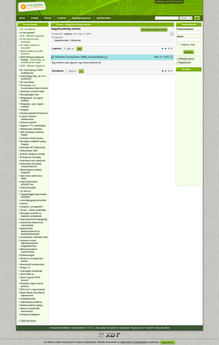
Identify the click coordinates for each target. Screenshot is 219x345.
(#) (52, 57)
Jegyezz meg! (189, 44)
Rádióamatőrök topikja (31, 305)
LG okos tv (25, 191)
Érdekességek (27, 255)
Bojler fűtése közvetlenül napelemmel (32, 294)
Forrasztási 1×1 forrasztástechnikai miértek (34, 86)
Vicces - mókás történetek (33, 210)
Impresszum (137, 328)
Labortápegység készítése (33, 200)
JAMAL (83, 57)
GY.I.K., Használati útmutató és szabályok (108, 328)
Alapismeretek (61, 40)
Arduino (24, 203)
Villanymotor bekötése (31, 129)
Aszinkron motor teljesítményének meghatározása (29, 243)
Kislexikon (179, 1)
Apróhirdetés (104, 18)
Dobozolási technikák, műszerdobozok (31, 165)
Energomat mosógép (30, 157)
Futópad (24, 110)
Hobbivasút (160, 1)
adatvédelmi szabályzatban (134, 342)
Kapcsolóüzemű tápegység (33, 219)
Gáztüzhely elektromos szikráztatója (31, 223)
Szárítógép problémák (31, 271)
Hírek (22, 18)
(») (106, 57)
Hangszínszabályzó (30, 314)
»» (81, 71)
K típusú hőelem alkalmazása (28, 117)
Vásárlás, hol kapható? (31, 206)
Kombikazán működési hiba (34, 237)
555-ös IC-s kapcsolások (32, 289)
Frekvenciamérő (28, 122)
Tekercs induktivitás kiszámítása (30, 309)
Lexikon (61, 18)
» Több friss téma (27, 320)
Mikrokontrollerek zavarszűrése (28, 250)
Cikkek (34, 18)
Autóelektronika (28, 298)
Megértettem (168, 342)
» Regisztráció (184, 62)
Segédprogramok (81, 18)
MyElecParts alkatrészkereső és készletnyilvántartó (30, 231)
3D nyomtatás (27, 82)
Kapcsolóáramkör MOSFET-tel (28, 183)
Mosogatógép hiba (29, 94)
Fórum (47, 18)
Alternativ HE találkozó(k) (32, 147)
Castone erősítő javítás (31, 138)
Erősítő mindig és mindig (32, 154)
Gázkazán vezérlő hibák (32, 91)
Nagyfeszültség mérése (66, 28)
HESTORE (170, 1)
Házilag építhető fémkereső (33, 113)
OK (197, 18)
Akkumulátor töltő (28, 150)
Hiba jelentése (162, 328)
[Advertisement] (189, 128)
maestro (68, 34)
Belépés (189, 52)
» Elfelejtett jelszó (185, 58)
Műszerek (76, 40)
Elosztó (149, 328)
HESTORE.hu (27, 274)
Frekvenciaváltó (28, 187)
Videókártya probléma (31, 302)
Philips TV (25, 267)
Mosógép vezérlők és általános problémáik (31, 214)
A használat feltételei (60, 328)
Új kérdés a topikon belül (154, 29)
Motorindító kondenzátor (32, 264)
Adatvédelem (78, 328)
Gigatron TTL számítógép (32, 125)
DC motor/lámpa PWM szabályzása (31, 71)
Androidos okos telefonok (32, 160)
